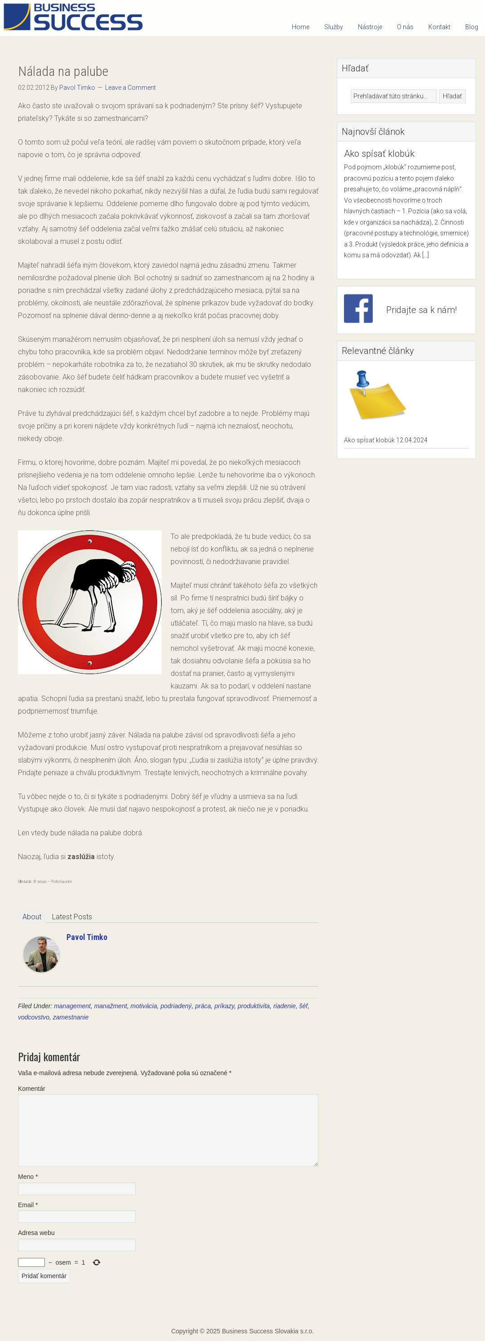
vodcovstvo (33, 1017)
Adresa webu (36, 1232)
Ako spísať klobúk (379, 153)
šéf (303, 1006)
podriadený (176, 1006)
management (72, 1006)
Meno (28, 1176)
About (31, 917)
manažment (110, 1006)
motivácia (144, 1006)
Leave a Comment (130, 87)
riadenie (284, 1006)
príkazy (224, 1006)
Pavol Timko (86, 937)
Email (28, 1205)
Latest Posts (72, 917)
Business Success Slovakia (76, 18)
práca (203, 1006)
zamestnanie (70, 1017)
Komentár (31, 1088)
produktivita (254, 1006)
